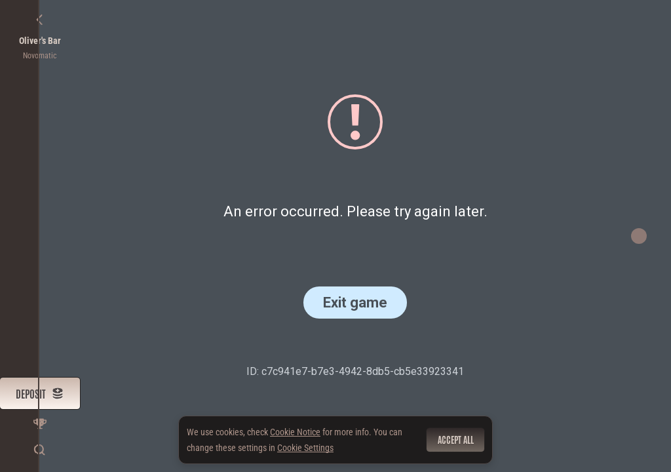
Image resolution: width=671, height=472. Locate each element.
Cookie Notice (295, 432)
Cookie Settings (305, 447)
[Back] (40, 19)
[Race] (40, 423)
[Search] (40, 450)
